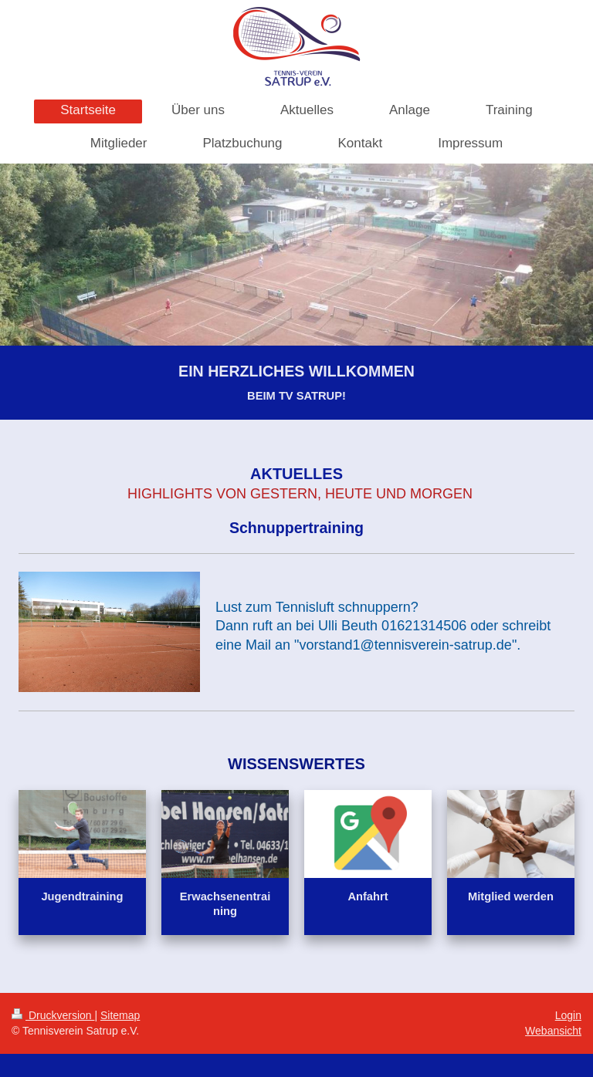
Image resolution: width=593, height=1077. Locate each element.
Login (568, 1015)
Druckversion (53, 1015)
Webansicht (553, 1031)
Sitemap (120, 1015)
